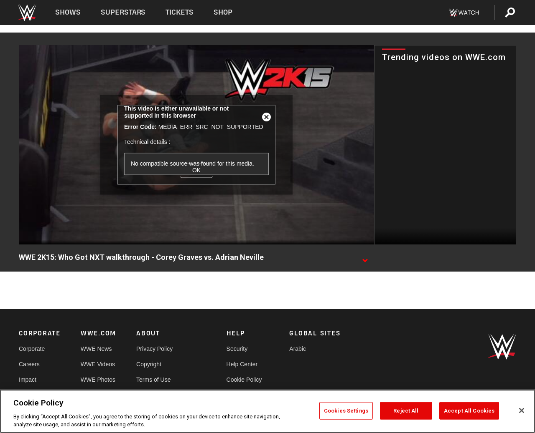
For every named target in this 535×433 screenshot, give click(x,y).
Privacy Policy (154, 348)
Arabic (297, 348)
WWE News (96, 348)
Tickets (180, 12)
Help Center (242, 364)
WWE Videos (98, 364)
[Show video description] (365, 258)
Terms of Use (153, 379)
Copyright (148, 364)
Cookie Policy (244, 379)
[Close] (521, 410)
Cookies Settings (346, 411)
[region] (267, 411)
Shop (223, 12)
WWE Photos (98, 379)
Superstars (123, 12)
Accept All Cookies (469, 411)
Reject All (405, 411)
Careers (29, 364)
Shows (68, 12)
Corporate (32, 348)
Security (237, 348)
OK (196, 170)
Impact (27, 379)
